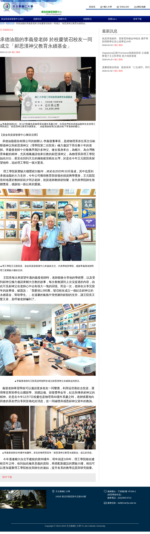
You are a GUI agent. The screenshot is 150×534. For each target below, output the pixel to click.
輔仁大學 (108, 7)
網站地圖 (141, 7)
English (124, 7)
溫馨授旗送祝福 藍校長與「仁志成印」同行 (126, 67)
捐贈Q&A (112, 19)
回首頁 (92, 7)
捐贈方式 (62, 19)
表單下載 (137, 19)
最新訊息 (10, 23)
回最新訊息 (8, 30)
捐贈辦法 (87, 19)
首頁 (2, 23)
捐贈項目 (37, 19)
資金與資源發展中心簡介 (12, 19)
